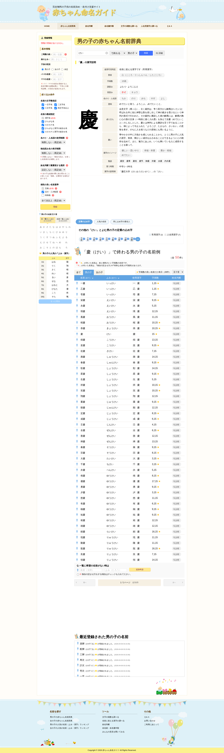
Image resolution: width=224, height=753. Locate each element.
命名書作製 (109, 26)
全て (78, 272)
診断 (177, 283)
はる (54, 262)
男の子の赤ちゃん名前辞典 (61, 717)
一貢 (105, 676)
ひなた (55, 289)
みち (143, 98)
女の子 (99, 272)
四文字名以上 (61, 108)
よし (163, 98)
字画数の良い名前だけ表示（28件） (153, 272)
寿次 (105, 660)
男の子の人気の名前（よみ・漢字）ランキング (69, 724)
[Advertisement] (129, 197)
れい (54, 273)
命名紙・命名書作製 (110, 728)
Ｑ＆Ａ (169, 26)
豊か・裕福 (166, 150)
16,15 (155, 531)
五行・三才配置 (49, 192)
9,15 (154, 300)
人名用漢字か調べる (149, 26)
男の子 (88, 272)
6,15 (154, 419)
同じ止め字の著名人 (121, 221)
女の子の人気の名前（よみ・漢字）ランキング (69, 728)
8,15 (154, 413)
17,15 (155, 481)
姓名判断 (89, 26)
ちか (124, 98)
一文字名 (46, 104)
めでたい (126, 155)
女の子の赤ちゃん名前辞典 (61, 721)
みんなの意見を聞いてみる (113, 732)
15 (153, 334)
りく (54, 266)
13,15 (155, 340)
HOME (47, 26)
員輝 (105, 643)
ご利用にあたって (151, 724)
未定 (64, 69)
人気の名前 (101, 221)
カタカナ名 (47, 125)
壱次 (105, 671)
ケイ (124, 92)
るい (54, 277)
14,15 (155, 357)
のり (133, 98)
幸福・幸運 (149, 150)
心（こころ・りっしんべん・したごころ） (142, 75)
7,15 (154, 294)
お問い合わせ (149, 721)
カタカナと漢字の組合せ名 (54, 132)
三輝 (105, 654)
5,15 (154, 305)
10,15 (155, 322)
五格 (45, 188)
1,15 (154, 283)
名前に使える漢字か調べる (113, 721)
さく (54, 270)
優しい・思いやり (130, 150)
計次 (105, 665)
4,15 (154, 424)
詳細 (161, 53)
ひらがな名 (47, 121)
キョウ (134, 92)
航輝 (105, 649)
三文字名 (46, 108)
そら (54, 297)
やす (153, 98)
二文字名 (59, 104)
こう (54, 293)
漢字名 (46, 118)
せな (54, 281)
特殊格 (46, 195)
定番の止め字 (84, 221)
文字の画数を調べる (129, 26)
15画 (124, 81)
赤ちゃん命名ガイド (84, 12)
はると (55, 285)
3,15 (154, 458)
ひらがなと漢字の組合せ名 (54, 128)
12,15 (155, 311)
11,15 (155, 317)
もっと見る (55, 301)
